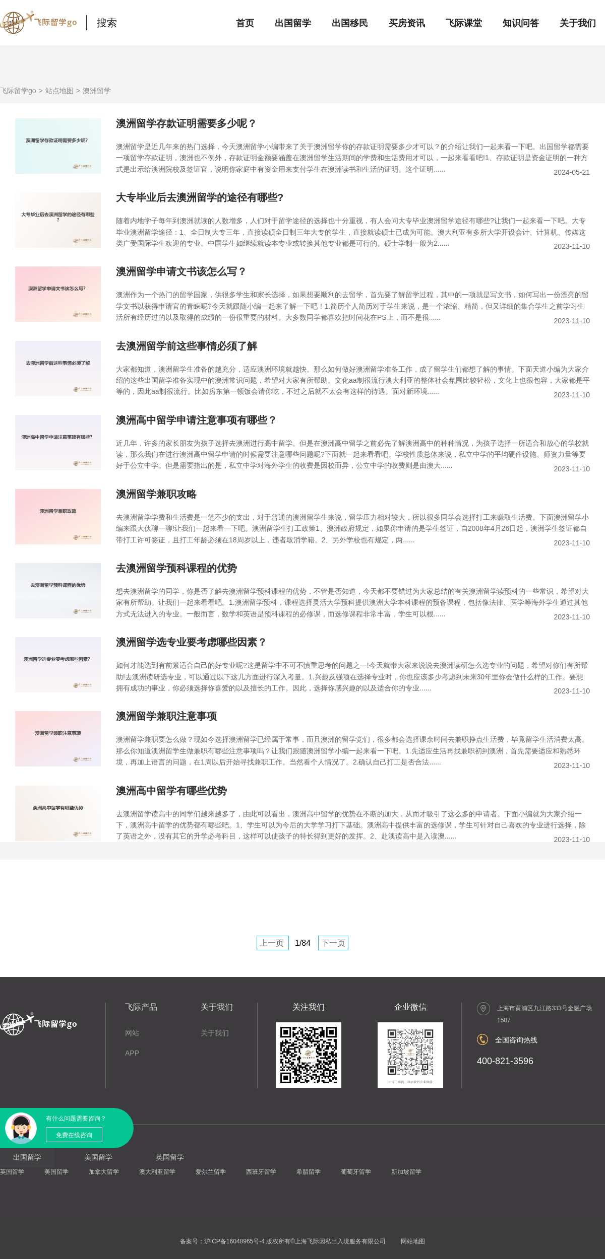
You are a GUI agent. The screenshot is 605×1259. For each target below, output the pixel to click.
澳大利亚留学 (157, 1171)
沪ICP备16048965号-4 (234, 1241)
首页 (245, 23)
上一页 (272, 943)
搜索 (107, 22)
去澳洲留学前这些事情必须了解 (186, 346)
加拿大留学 (104, 1171)
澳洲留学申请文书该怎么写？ (181, 271)
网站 (132, 1033)
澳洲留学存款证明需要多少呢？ (186, 123)
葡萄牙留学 (356, 1171)
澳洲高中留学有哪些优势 (171, 791)
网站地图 (413, 1241)
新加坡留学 (406, 1171)
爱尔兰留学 (211, 1171)
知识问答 (521, 23)
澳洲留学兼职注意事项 (166, 716)
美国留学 (56, 1171)
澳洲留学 (97, 91)
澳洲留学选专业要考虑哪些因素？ (191, 642)
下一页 (333, 943)
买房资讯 (407, 23)
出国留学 (293, 23)
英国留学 (12, 1171)
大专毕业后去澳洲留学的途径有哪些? (199, 197)
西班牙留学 (261, 1171)
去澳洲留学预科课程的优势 (176, 568)
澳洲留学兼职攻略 (156, 494)
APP (132, 1053)
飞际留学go (18, 91)
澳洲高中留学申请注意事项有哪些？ (196, 420)
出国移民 (350, 23)
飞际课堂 (464, 23)
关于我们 (578, 23)
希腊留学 (308, 1171)
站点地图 (59, 91)
